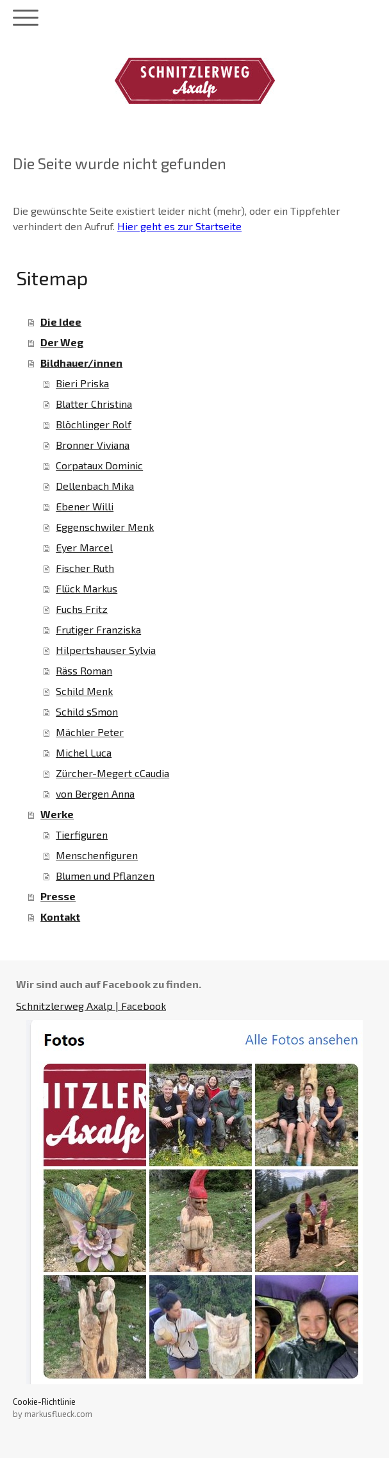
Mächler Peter (90, 732)
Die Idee (60, 321)
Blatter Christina (94, 404)
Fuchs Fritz (82, 609)
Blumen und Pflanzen (105, 875)
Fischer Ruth (85, 568)
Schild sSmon (87, 711)
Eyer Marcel (84, 547)
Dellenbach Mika (95, 486)
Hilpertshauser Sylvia (106, 650)
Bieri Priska (82, 383)
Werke (57, 814)
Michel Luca (84, 752)
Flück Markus (86, 588)
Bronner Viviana (92, 445)
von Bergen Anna (95, 793)
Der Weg (61, 342)
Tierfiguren (82, 834)
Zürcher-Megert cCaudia (112, 773)
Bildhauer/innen (81, 362)
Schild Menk (84, 691)
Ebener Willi (84, 506)
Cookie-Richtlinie (44, 1401)
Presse (58, 896)
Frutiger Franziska (98, 629)
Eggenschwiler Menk (105, 527)
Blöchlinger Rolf (93, 424)
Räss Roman (84, 670)
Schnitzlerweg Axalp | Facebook (91, 1006)
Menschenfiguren (97, 855)
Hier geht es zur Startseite (179, 226)
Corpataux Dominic (99, 465)
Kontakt (60, 916)
